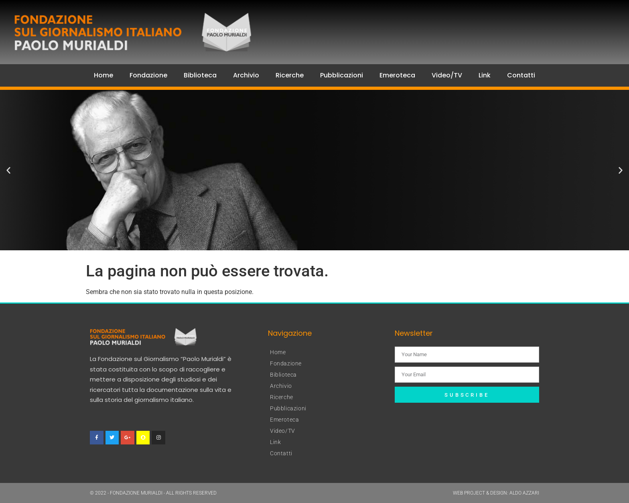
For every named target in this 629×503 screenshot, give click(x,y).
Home (103, 75)
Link (485, 75)
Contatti (521, 75)
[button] (8, 170)
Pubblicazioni (341, 75)
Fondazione (148, 75)
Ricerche (290, 75)
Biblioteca (200, 75)
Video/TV (447, 75)
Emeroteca (397, 75)
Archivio (246, 75)
